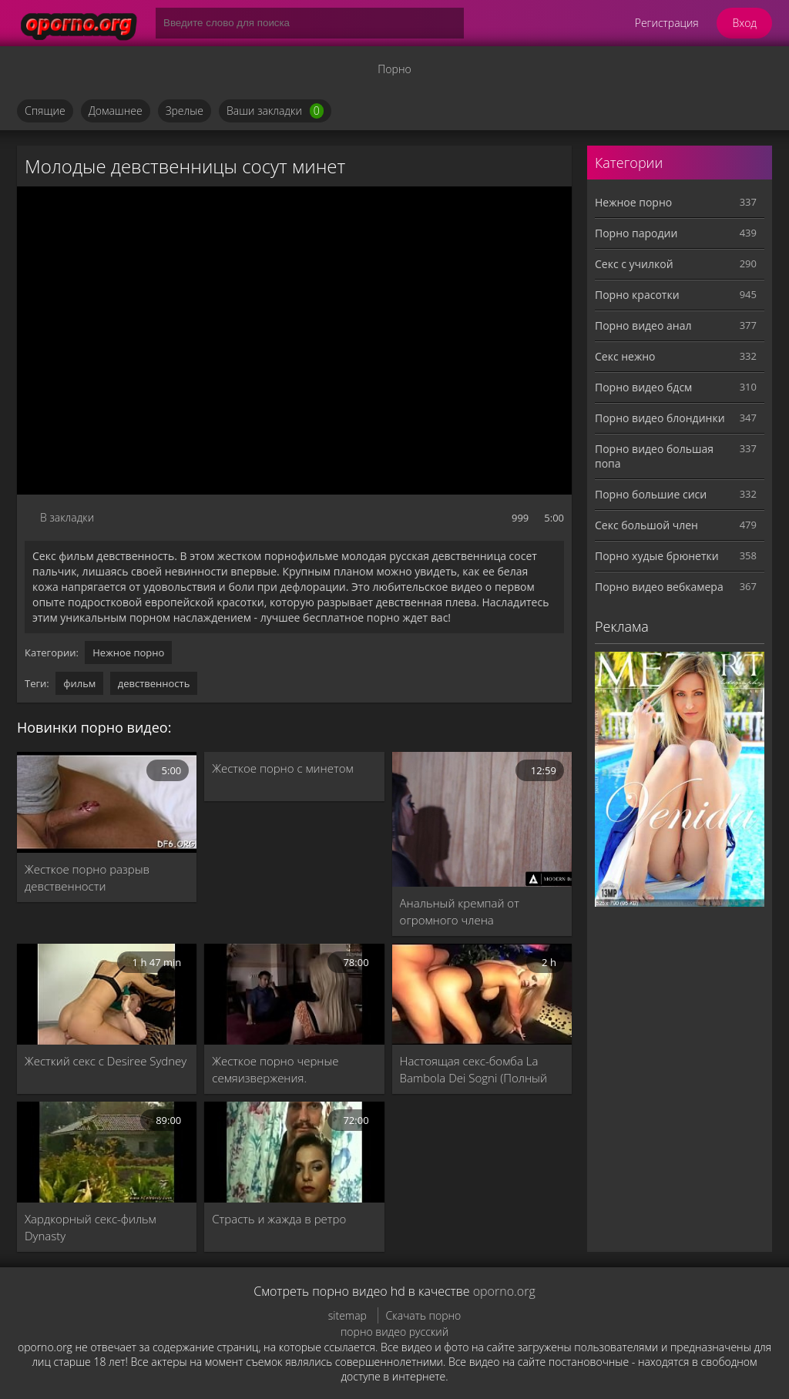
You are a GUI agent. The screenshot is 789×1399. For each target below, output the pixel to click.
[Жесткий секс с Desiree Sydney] (106, 994)
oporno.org (504, 1291)
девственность (154, 683)
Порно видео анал (643, 325)
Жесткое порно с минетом (282, 768)
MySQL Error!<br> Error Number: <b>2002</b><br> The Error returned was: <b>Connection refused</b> (294, 340)
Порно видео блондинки (660, 418)
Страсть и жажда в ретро (279, 1218)
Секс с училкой (634, 264)
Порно (394, 69)
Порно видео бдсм (643, 387)
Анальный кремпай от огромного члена (459, 911)
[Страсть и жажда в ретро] (294, 1152)
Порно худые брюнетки (657, 556)
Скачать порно (424, 1315)
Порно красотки (637, 294)
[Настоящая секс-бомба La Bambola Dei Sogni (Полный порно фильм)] (482, 994)
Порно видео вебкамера (659, 586)
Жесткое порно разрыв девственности (87, 877)
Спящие (45, 110)
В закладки (67, 517)
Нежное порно (128, 652)
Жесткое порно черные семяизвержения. (275, 1069)
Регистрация (667, 22)
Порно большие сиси (651, 494)
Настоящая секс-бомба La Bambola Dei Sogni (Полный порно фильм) (473, 1069)
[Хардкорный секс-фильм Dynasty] (106, 1152)
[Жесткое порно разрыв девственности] (106, 802)
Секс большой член (646, 525)
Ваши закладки (275, 111)
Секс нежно (625, 356)
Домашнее (116, 110)
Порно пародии (636, 233)
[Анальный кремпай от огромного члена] (482, 819)
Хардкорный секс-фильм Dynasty (90, 1227)
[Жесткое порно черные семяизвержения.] (294, 994)
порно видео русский (394, 1331)
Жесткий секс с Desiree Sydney (105, 1061)
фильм (79, 683)
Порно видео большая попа (654, 456)
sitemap (347, 1315)
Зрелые (184, 110)
